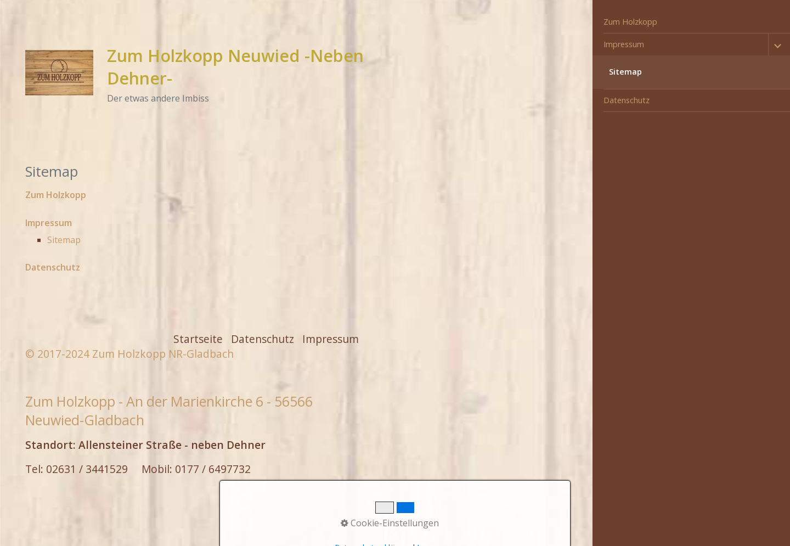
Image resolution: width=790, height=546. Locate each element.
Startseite (198, 338)
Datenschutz (626, 100)
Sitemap (625, 71)
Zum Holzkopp (630, 21)
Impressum (623, 44)
